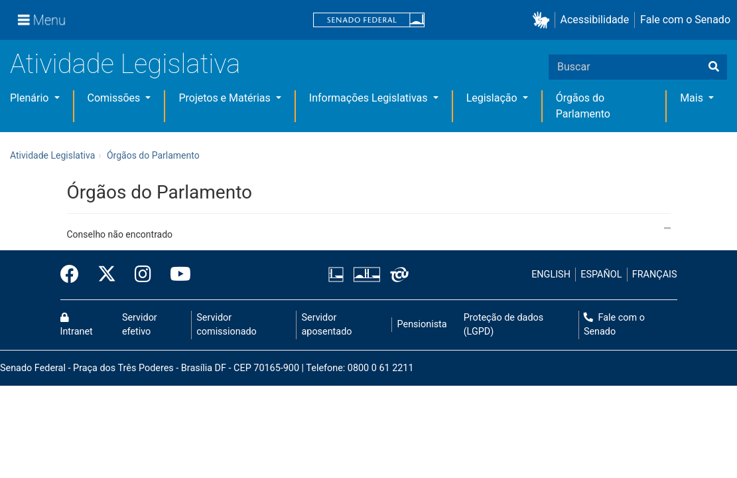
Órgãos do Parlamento (153, 155)
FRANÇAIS (654, 274)
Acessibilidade (595, 19)
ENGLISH (550, 274)
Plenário (30, 98)
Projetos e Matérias (225, 98)
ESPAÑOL (601, 274)
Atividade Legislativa (125, 64)
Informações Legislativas (370, 98)
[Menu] (42, 20)
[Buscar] (714, 67)
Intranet (76, 325)
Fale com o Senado (685, 19)
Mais (693, 98)
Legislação (493, 98)
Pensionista (422, 324)
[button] (544, 20)
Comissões (115, 98)
